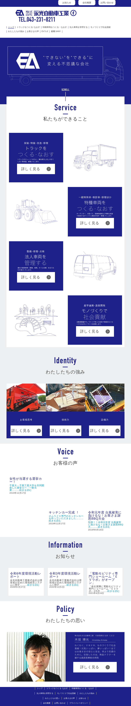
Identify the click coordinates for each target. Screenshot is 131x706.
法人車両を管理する (79, 27)
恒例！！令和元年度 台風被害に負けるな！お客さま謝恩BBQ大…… (105, 490)
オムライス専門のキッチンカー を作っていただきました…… (66, 483)
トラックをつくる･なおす (28, 27)
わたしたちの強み (16, 31)
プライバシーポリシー (78, 671)
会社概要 (87, 2)
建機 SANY (56, 31)
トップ (11, 27)
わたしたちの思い (52, 666)
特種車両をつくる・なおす (55, 27)
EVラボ (45, 31)
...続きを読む (24, 490)
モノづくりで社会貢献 (100, 27)
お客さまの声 (33, 31)
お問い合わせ (107, 2)
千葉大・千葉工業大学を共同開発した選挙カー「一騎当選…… (26, 487)
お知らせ (66, 2)
